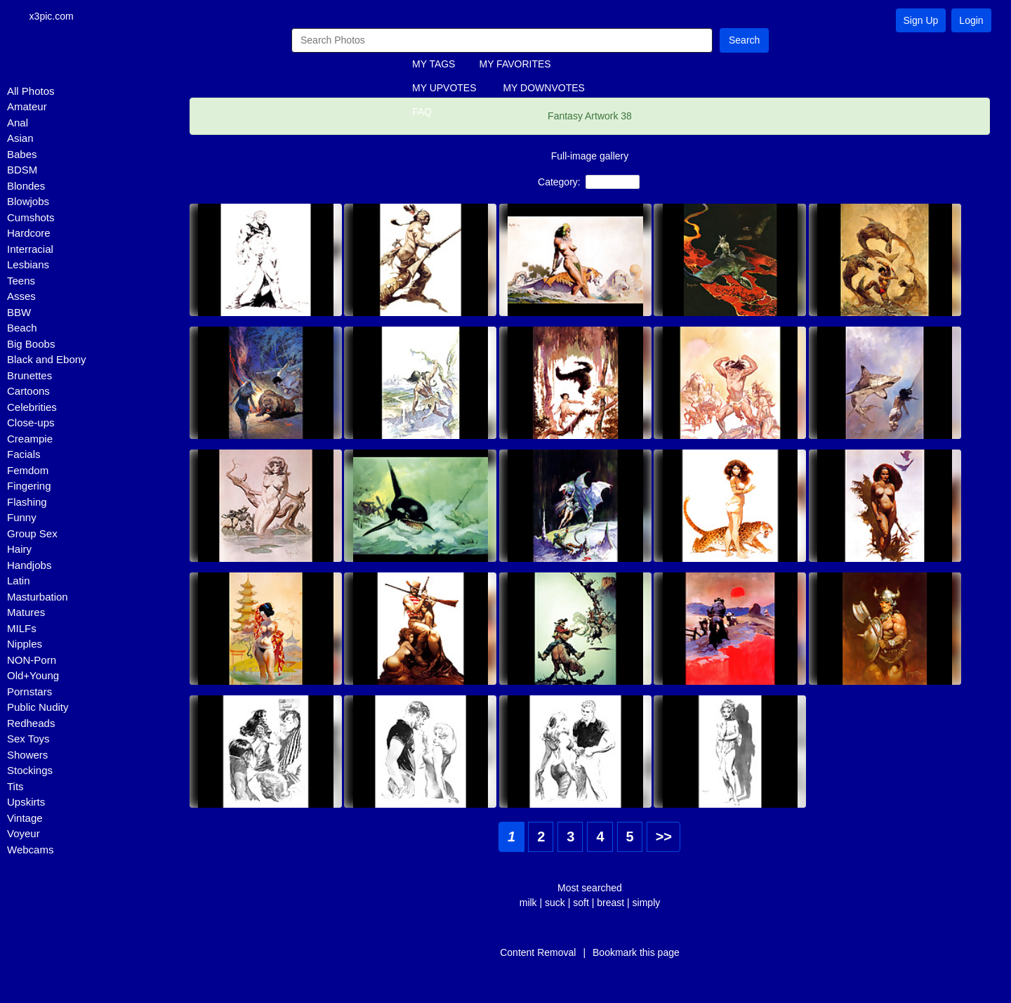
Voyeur (23, 835)
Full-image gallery (589, 156)
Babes (22, 155)
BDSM (22, 171)
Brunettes (29, 376)
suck (555, 903)
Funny (22, 519)
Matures (26, 614)
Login (971, 20)
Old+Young (33, 677)
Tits (15, 787)
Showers (27, 755)
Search (744, 40)
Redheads (31, 724)
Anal (17, 123)
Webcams (30, 850)
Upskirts (26, 803)
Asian (20, 139)
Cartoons (28, 392)
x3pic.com (56, 16)
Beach (22, 329)
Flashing (27, 503)
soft (581, 903)
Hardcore (29, 234)
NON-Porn (31, 661)
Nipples (24, 645)
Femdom (27, 471)
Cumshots (31, 218)
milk (528, 903)
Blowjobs (28, 203)
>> (664, 837)
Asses (21, 297)
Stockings (30, 772)
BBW (19, 313)
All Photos (31, 92)
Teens (21, 281)
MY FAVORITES (514, 65)
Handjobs (29, 566)
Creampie (30, 439)
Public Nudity (38, 708)
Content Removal (538, 953)
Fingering (29, 487)
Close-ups (31, 424)
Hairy (19, 550)
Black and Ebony (46, 361)
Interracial (30, 250)
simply (647, 903)
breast (610, 903)
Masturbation (37, 597)
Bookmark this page (636, 953)
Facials (24, 455)
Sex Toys (28, 740)
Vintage (25, 819)
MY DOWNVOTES (543, 89)
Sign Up (921, 20)
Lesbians (28, 266)
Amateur (27, 108)
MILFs (22, 629)
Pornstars (29, 692)
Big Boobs (31, 344)
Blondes (26, 186)
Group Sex (32, 534)
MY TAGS (433, 65)
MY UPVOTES (444, 89)
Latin (18, 582)
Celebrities (32, 408)
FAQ (422, 113)
